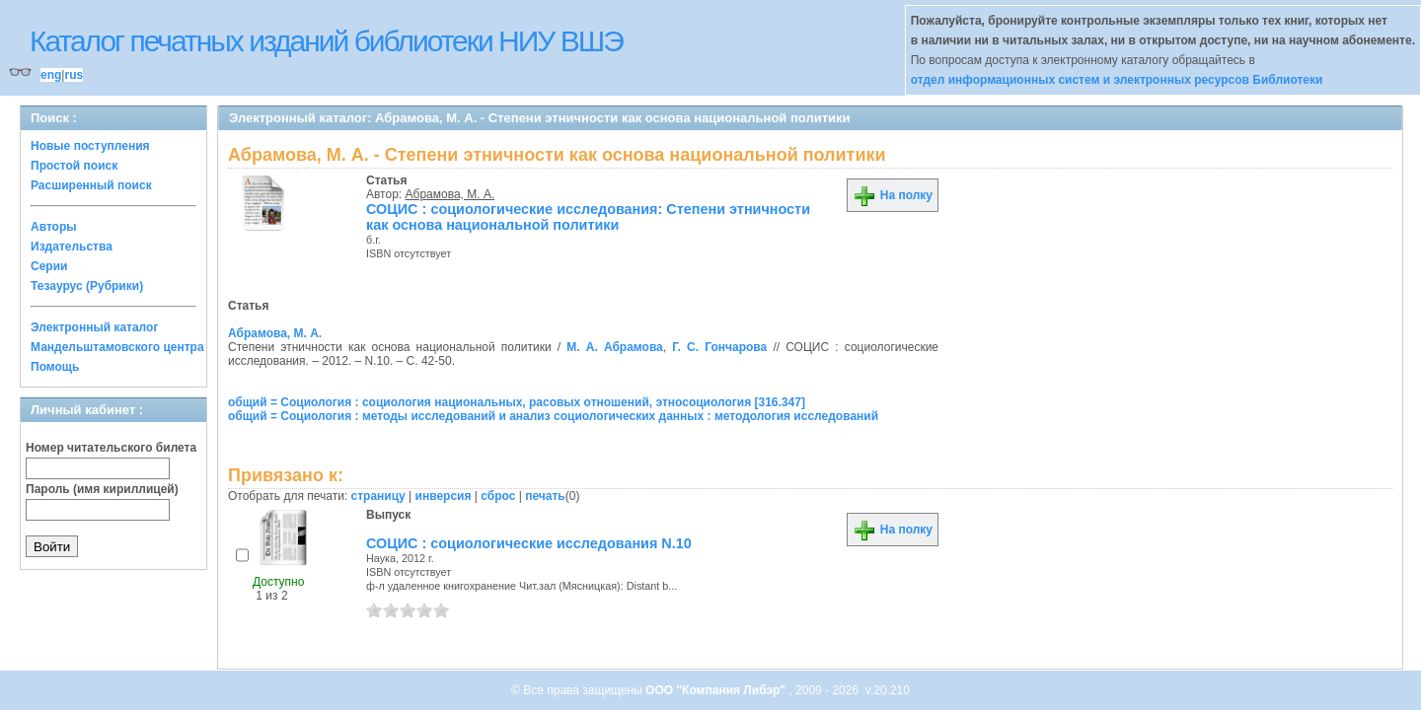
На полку (893, 195)
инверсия (443, 496)
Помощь (55, 367)
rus (73, 75)
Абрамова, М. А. (450, 194)
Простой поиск (74, 166)
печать (545, 496)
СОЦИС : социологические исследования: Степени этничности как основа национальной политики (588, 217)
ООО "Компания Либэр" (716, 690)
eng (50, 75)
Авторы (54, 227)
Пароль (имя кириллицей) (102, 489)
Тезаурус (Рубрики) (87, 286)
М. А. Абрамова (614, 347)
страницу (378, 496)
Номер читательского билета (111, 448)
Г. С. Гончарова (719, 347)
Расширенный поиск (91, 185)
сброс (498, 496)
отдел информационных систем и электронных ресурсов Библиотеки (1117, 80)
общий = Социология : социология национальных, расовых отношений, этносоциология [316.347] (516, 402)
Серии (49, 266)
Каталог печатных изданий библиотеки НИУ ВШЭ (326, 41)
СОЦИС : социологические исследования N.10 (529, 543)
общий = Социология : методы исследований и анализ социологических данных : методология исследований (553, 416)
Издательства (71, 246)
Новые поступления (90, 146)
